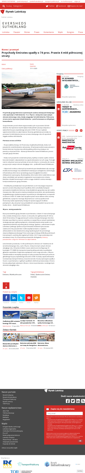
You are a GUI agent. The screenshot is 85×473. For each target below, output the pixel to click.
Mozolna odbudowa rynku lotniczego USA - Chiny (46, 323)
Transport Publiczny (9, 399)
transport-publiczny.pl (52, 1)
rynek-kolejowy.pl (22, 1)
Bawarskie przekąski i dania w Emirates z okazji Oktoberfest (11, 346)
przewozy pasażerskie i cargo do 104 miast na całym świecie (25, 238)
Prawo (36, 32)
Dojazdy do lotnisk (9, 444)
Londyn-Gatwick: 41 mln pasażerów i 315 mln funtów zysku (27, 323)
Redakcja (6, 415)
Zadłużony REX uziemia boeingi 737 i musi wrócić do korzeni (11, 323)
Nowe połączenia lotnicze (11, 435)
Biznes (27, 32)
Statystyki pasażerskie (10, 442)
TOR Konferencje (8, 413)
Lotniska (5, 32)
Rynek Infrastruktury (10, 397)
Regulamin (6, 419)
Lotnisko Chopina (8, 437)
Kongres (70, 32)
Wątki (60, 32)
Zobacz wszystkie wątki (9, 448)
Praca (80, 32)
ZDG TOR (6, 411)
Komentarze (49, 32)
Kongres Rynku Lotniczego (11, 427)
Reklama (6, 417)
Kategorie (17, 6)
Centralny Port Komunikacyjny (13, 431)
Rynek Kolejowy (8, 395)
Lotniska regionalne (9, 429)
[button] (76, 133)
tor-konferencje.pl (66, 1)
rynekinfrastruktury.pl (36, 1)
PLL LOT (5, 433)
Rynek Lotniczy (8, 402)
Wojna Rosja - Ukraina (10, 440)
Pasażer (17, 32)
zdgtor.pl (77, 1)
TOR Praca (6, 404)
